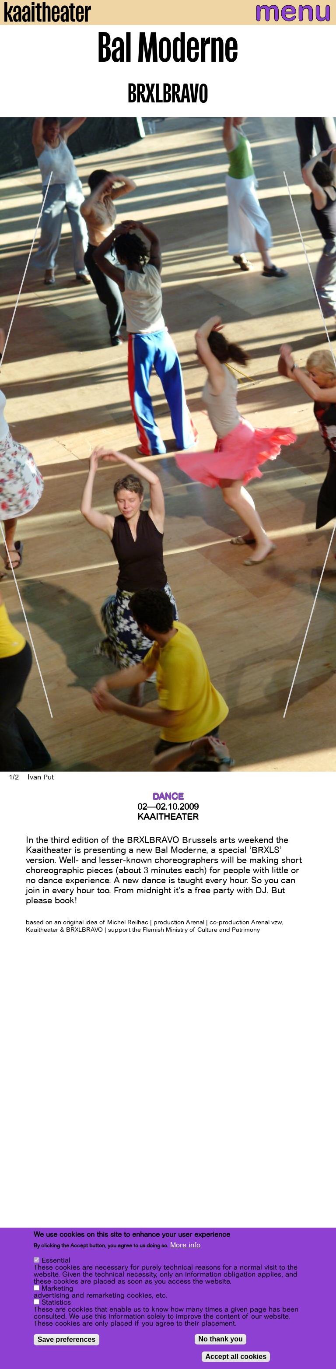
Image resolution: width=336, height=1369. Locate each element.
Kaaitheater (168, 816)
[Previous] (13, 444)
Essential (56, 1261)
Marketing (58, 1289)
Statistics (56, 1303)
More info (185, 1245)
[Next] (323, 444)
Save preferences (67, 1340)
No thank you (220, 1339)
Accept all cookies (235, 1357)
